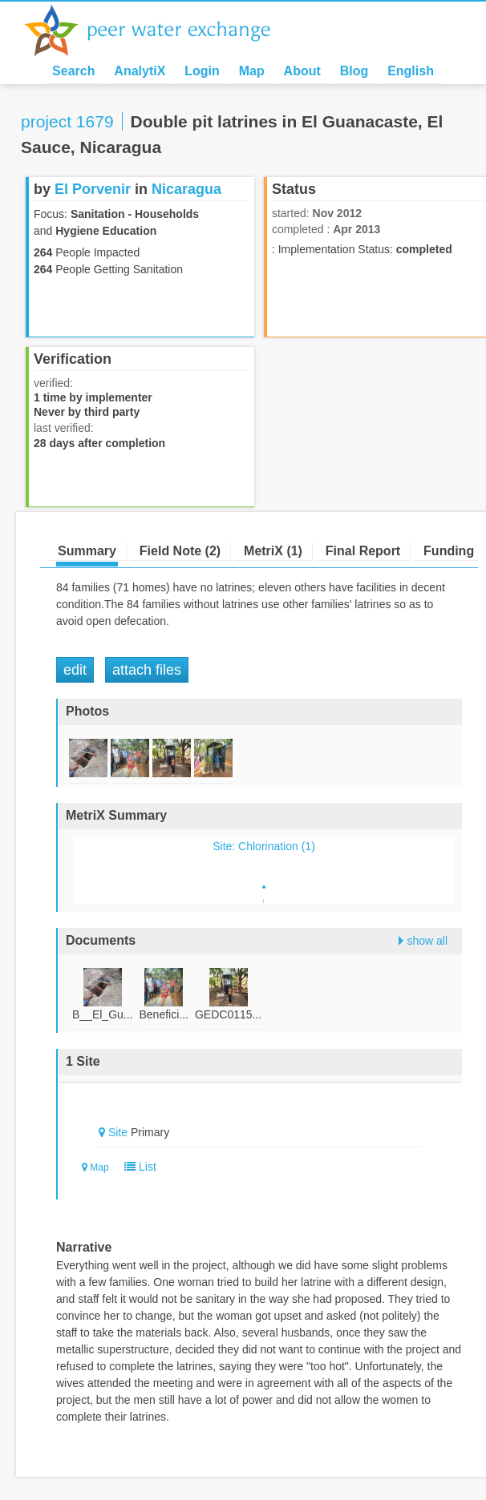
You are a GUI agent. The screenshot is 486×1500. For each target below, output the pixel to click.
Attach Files (146, 670)
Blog (354, 71)
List (137, 1166)
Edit (75, 670)
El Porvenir (93, 189)
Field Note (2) (180, 551)
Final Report (363, 551)
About (302, 71)
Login (202, 71)
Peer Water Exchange (160, 30)
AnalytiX (139, 71)
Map (252, 71)
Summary (87, 551)
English (410, 71)
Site (118, 1132)
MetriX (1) (273, 551)
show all (427, 940)
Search (73, 71)
